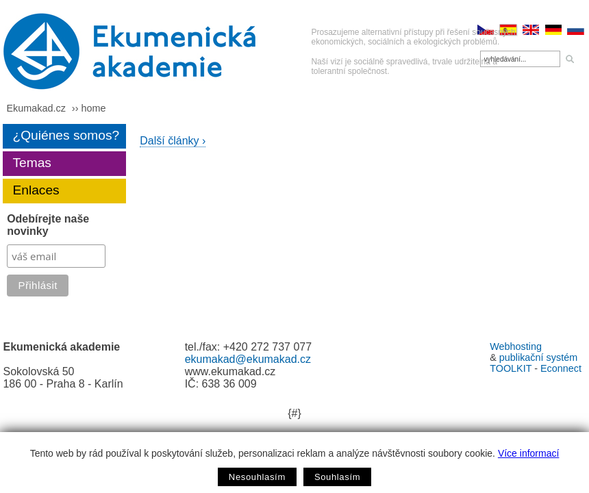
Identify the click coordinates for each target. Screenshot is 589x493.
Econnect (560, 368)
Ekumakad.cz (35, 108)
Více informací (528, 453)
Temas (31, 162)
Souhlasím (337, 477)
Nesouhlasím (257, 477)
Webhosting (516, 346)
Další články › (172, 141)
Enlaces (35, 190)
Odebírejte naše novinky (48, 225)
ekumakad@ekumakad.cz (248, 359)
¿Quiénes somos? (65, 135)
